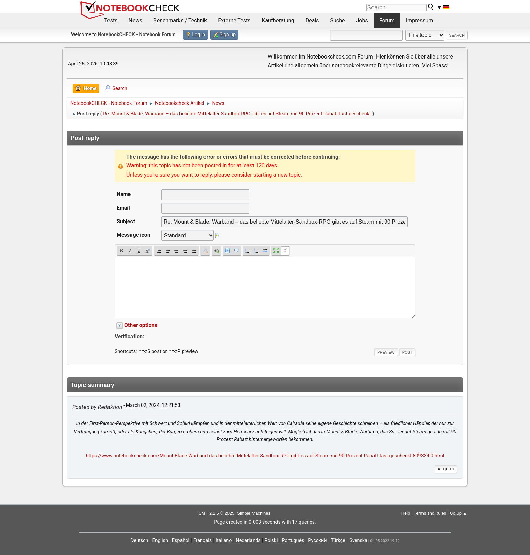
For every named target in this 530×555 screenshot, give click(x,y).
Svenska (358, 541)
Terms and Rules (430, 513)
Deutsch (139, 541)
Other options (141, 325)
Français (202, 541)
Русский (317, 541)
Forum (387, 20)
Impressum (419, 20)
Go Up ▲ (458, 513)
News (135, 20)
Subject (126, 221)
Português (293, 541)
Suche (337, 20)
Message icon (133, 235)
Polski (271, 541)
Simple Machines (253, 513)
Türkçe (338, 541)
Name (124, 194)
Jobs (362, 20)
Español (180, 541)
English (160, 541)
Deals (312, 20)
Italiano (224, 541)
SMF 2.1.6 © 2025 (216, 513)
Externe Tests (234, 20)
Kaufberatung (278, 20)
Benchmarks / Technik (180, 20)
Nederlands (248, 541)
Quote (445, 469)
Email (123, 208)
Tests (111, 20)
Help (405, 513)
